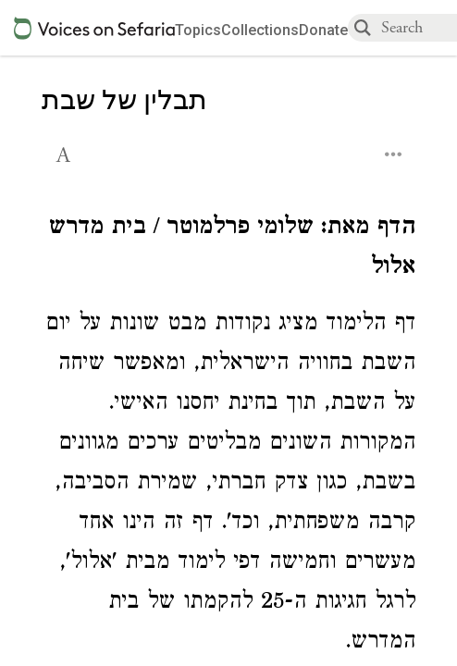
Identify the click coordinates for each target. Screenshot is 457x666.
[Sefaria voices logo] (94, 28)
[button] (65, 152)
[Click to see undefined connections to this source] (228, 250)
